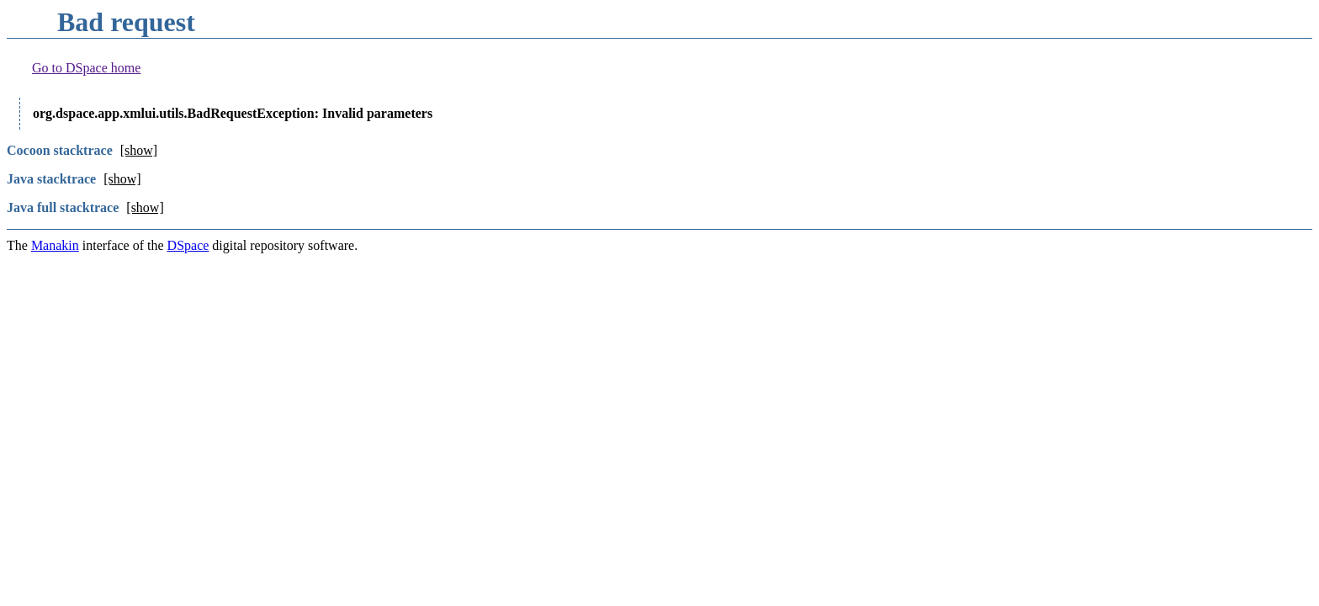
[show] (138, 150)
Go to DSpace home (86, 68)
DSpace (188, 245)
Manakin (55, 245)
